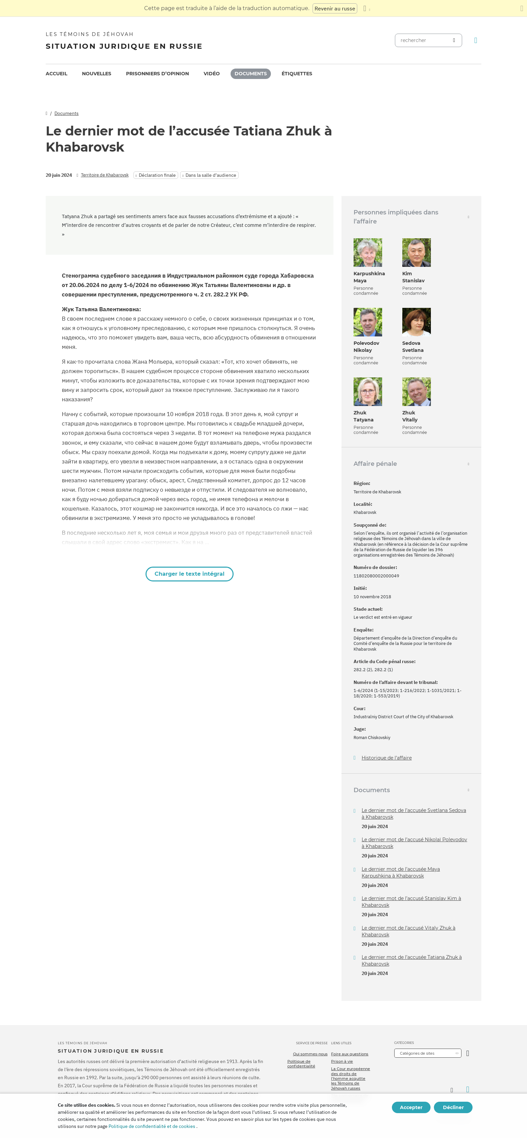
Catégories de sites (417, 1053)
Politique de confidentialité (301, 1063)
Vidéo (212, 74)
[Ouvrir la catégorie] (467, 1053)
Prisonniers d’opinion (157, 74)
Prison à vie (342, 1061)
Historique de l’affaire (387, 758)
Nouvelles (96, 74)
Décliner (453, 1107)
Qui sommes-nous (310, 1054)
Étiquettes (297, 74)
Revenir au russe (335, 8)
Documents (251, 74)
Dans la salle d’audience (211, 175)
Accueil (56, 74)
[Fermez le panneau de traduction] (521, 8)
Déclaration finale (157, 175)
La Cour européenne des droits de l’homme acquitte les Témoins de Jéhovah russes (350, 1078)
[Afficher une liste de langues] (366, 8)
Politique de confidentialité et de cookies (152, 1126)
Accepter (411, 1107)
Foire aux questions (349, 1054)
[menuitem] (56, 74)
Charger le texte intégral (190, 574)
